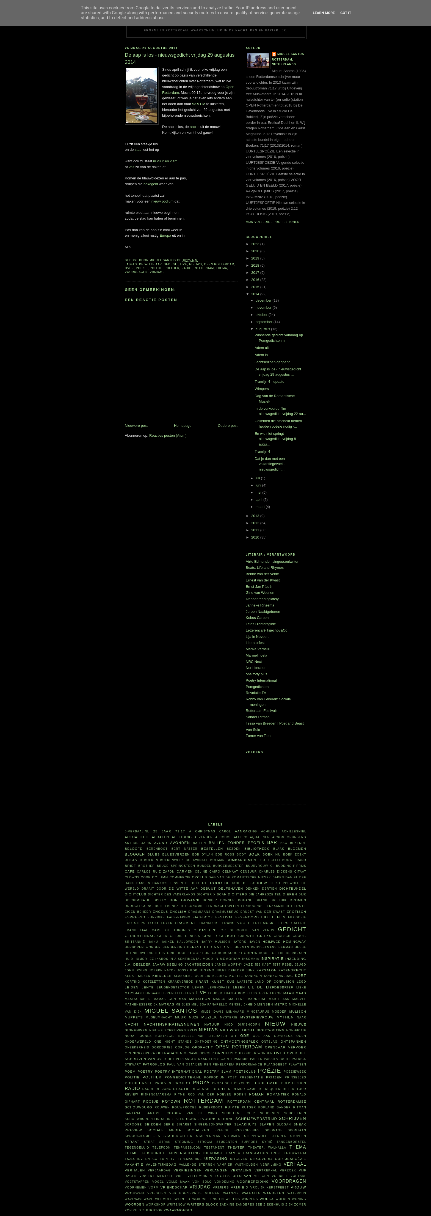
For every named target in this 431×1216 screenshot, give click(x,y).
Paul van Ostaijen (185, 1064)
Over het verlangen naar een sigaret (194, 1059)
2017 (255, 272)
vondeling (224, 1181)
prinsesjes (295, 1077)
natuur (212, 1024)
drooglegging (139, 906)
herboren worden (143, 947)
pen (207, 1064)
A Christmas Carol (210, 831)
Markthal (257, 999)
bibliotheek (256, 848)
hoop (195, 953)
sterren (278, 1136)
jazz (248, 964)
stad (138, 149)
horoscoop (229, 953)
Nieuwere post (136, 425)
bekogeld (150, 184)
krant (202, 981)
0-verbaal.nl (137, 831)
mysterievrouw (256, 1017)
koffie (236, 975)
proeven (163, 1083)
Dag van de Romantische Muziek (240, 877)
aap (193, 127)
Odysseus (283, 1035)
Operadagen (169, 1053)
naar (301, 1017)
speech (221, 1130)
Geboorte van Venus (252, 930)
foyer (167, 923)
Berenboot (157, 848)
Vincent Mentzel (156, 1175)
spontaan (297, 1130)
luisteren (259, 993)
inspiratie (272, 959)
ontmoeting (206, 1041)
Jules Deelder (230, 970)
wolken (283, 1199)
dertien (269, 888)
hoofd (183, 953)
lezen (239, 987)
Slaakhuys (245, 1124)
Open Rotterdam (219, 264)
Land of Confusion (274, 981)
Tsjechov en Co (141, 1158)
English (178, 911)
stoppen (298, 1136)
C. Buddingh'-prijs (288, 865)
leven (198, 987)
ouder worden (258, 1053)
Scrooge (133, 1124)
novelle (186, 1035)
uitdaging (215, 1159)
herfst (194, 947)
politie (156, 268)
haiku (153, 941)
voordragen (136, 272)
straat (132, 1141)
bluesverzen (176, 854)
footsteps (135, 923)
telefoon (161, 1147)
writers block (203, 1204)
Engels (160, 911)
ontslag (269, 1041)
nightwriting (270, 1030)
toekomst (212, 1153)
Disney (160, 900)
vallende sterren (197, 1164)
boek (254, 854)
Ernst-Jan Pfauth (259, 586)
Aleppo (240, 837)
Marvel (299, 999)
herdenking (173, 947)
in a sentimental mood (191, 958)
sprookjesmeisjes (142, 1136)
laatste (244, 981)
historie (167, 953)
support (249, 1141)
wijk (196, 1199)
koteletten (154, 981)
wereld (182, 1199)
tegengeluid (137, 1147)
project (182, 1083)
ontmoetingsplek (239, 1041)
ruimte (232, 1107)
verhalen (135, 1170)
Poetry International (261, 680)
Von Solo (253, 730)
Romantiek (278, 1094)
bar (272, 842)
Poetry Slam (217, 1071)
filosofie (297, 917)
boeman (217, 860)
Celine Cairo (207, 871)
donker (210, 900)
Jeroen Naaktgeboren (263, 612)
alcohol (223, 837)
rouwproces (184, 1107)
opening (133, 1053)
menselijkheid (242, 1004)
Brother (146, 865)
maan (288, 993)
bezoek (234, 848)
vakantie (134, 1164)
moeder (279, 1011)
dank (129, 883)
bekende (298, 843)
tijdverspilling (183, 1153)
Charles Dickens (275, 871)
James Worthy (228, 964)
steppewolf (255, 1136)
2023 (255, 244)
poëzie (142, 268)
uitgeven (239, 1158)
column (160, 877)
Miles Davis (212, 1011)
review (131, 1094)
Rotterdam (204, 268)
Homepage (183, 425)
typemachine (189, 1158)
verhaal (295, 1164)
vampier (225, 1164)
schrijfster (173, 1119)
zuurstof (152, 1210)
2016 (255, 280)
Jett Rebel (283, 964)
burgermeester (228, 865)
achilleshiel (294, 831)
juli (258, 478)
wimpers (250, 1199)
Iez (151, 958)
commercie (180, 877)
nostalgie (165, 1035)
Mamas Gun (165, 999)
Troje (276, 1153)
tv (172, 1158)
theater (236, 1147)
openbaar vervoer (285, 1047)
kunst (217, 981)
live (183, 264)
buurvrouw (257, 865)
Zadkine (227, 1204)
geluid (176, 936)
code (146, 877)
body (241, 854)
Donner (227, 900)
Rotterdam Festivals (262, 711)
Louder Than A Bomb (228, 993)
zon (128, 1210)
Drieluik (278, 900)
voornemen (136, 1187)
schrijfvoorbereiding (210, 1119)
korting (132, 981)
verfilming (270, 1164)
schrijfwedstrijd (256, 1119)
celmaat (230, 871)
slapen (266, 1124)
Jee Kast (263, 964)
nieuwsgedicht (237, 1030)
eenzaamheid (277, 906)
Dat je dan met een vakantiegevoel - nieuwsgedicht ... (270, 464)
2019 (255, 258)
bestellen (212, 848)
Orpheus (224, 1053)
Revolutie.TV (256, 693)
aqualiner (260, 837)
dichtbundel (293, 888)
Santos (152, 1113)
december (264, 300)
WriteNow (176, 1204)
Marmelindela (256, 655)
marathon (199, 999)
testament (214, 1147)
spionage (274, 1130)
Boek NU (272, 854)
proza (201, 1082)
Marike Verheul (258, 649)
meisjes (183, 1004)
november (264, 307)
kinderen (162, 975)
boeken (151, 860)
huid (129, 958)
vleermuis (198, 1175)
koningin (253, 975)
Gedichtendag (140, 936)
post (232, 1077)
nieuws (195, 264)
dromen (298, 900)
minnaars (235, 1011)
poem (130, 1071)
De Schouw (255, 883)
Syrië (267, 1141)
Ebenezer (174, 906)
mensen (265, 1004)
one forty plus (256, 674)
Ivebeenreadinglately (262, 599)
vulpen (212, 1193)
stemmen (232, 1136)
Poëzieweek (295, 1071)
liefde (255, 987)
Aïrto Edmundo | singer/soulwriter (272, 561)
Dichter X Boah (211, 894)
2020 (255, 251)
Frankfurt (209, 923)
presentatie (251, 1077)
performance (249, 1064)
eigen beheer (138, 911)
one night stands (173, 1041)
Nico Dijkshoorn (242, 1024)
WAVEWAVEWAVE (139, 1199)
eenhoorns (252, 906)
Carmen (185, 871)
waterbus (297, 1193)
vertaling (241, 1170)
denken (253, 888)
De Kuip (232, 883)
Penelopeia (223, 1064)
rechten (222, 1089)
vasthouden (246, 1164)
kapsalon (266, 970)
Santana (132, 1113)
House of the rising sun (282, 953)
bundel (204, 865)
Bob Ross (225, 854)
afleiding (182, 837)
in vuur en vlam (165, 161)
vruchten (156, 1193)
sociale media (164, 1130)
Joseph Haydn (162, 970)
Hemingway (294, 941)
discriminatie (138, 900)
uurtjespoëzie (290, 1158)
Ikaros (161, 958)
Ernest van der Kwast (263, 580)
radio (186, 268)
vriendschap (174, 1187)
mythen (285, 1017)
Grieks (264, 936)
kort (300, 976)
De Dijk (192, 883)
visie (180, 1175)
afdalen (160, 837)
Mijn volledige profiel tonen (273, 221)
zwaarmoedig (178, 1210)
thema (221, 268)
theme (131, 1153)
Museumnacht (159, 1017)
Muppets (134, 1017)
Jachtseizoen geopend (272, 362)
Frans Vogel (236, 923)
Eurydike (156, 917)
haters (239, 941)
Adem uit (262, 348)
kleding (220, 975)
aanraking (246, 831)
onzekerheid (137, 1047)
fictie (268, 917)
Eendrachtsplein (222, 906)
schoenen (269, 1113)
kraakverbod (180, 981)
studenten (227, 1141)
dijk (302, 894)
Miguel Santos (290, 54)
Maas (301, 993)
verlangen (216, 1170)
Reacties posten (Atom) (168, 435)
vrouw (298, 1187)
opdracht (202, 1047)
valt (131, 167)
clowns (132, 877)
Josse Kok (187, 970)
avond (160, 843)
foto (153, 923)
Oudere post (227, 425)
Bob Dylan (202, 854)
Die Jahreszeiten (264, 894)
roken (240, 1094)
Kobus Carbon (257, 618)
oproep (207, 1053)
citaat (300, 871)
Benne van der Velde (262, 574)
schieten (230, 1113)
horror (249, 953)
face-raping (178, 917)
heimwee (272, 941)
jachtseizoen (199, 964)
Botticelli (270, 860)
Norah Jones (138, 1035)
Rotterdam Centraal (250, 1101)
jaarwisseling (168, 964)
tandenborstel (291, 1141)
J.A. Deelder (138, 964)
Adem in (261, 355)
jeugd (300, 964)
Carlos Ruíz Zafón (156, 871)
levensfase (219, 987)
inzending (295, 958)
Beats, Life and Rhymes (265, 567)
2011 (255, 530)
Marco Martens (229, 999)
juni (259, 485)
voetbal (298, 1175)
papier (256, 1059)
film (281, 917)
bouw (287, 860)
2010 (255, 537)
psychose (243, 1083)
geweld (210, 936)
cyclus (199, 877)
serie (169, 1124)
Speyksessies (247, 1130)
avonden (180, 843)
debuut (208, 888)
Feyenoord (247, 917)
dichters (237, 894)
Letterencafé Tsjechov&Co (267, 630)
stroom (204, 1141)
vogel (158, 1181)
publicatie (267, 1083)
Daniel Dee (296, 877)
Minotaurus (258, 1011)
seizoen (153, 1124)
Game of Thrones (171, 930)
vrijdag (157, 272)
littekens (184, 993)
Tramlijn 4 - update (269, 381)
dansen (143, 883)
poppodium (214, 1077)
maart (261, 507)
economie (194, 906)
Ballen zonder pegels (236, 843)
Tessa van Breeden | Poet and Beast (275, 723)
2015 (255, 287)
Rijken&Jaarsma (156, 1094)
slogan (284, 1124)
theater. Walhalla (267, 1147)
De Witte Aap (150, 264)
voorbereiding (253, 1181)
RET (286, 1089)
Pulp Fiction (293, 1083)
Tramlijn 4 (262, 451)
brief (130, 865)
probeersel (139, 1083)
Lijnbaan (151, 993)
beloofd (134, 848)
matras (167, 1004)
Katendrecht (292, 970)
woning (299, 1199)
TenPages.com (187, 1147)
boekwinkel (197, 860)
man (182, 999)
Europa (165, 235)
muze (194, 1017)
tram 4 (232, 1153)
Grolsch (282, 936)
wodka (267, 1199)
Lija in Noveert (257, 637)
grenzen (246, 936)
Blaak (278, 848)
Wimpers (262, 389)
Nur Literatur (256, 668)
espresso (135, 917)
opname (191, 1053)
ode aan (261, 1035)
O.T (234, 1035)
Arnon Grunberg (289, 837)
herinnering (218, 947)
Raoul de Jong (157, 1089)
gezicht (227, 936)
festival (224, 917)
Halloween (187, 941)
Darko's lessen (168, 883)
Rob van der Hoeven (209, 1094)
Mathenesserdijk (141, 1004)
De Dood (212, 883)
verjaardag (159, 1170)
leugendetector (173, 987)
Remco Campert (248, 1089)
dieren (290, 894)
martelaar (279, 999)
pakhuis (241, 1059)
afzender (204, 837)
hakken (168, 941)
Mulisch (297, 1011)
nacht (132, 1024)
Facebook (203, 917)
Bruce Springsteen (176, 865)
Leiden (132, 987)
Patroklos (154, 1064)
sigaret (184, 1124)
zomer (300, 1204)
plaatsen (297, 1064)
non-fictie (296, 1030)
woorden (134, 1204)
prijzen (274, 1077)
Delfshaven (231, 888)
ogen (301, 1035)
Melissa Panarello (210, 1004)
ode (244, 1036)
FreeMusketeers (271, 923)
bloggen (135, 854)
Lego (301, 981)
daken (278, 877)
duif (159, 906)
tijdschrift (152, 1153)
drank (261, 900)
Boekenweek (172, 860)
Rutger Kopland (258, 1107)
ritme (179, 1094)
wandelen (273, 1193)
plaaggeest (275, 1064)
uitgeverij (261, 1158)
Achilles (269, 831)
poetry (145, 1071)
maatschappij (138, 999)
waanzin (231, 1193)
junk (250, 970)
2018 (255, 265)
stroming (184, 1141)
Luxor (276, 993)
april (259, 500)
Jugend (206, 970)
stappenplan (208, 1136)
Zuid (137, 1210)
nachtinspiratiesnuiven (171, 1024)
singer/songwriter (213, 1124)
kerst (130, 975)
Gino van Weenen (260, 593)
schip (249, 1113)
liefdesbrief (279, 987)
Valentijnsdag (161, 1164)
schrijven (292, 1118)
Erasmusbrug (225, 911)
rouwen (162, 1107)
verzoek (288, 1170)
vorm (154, 1187)
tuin (164, 1158)
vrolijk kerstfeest (269, 1187)
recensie (201, 1089)
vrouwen (134, 1193)
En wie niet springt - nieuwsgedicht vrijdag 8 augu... (275, 438)
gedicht (171, 264)
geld (163, 936)
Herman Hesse (292, 947)
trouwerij (295, 1153)
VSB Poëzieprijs (185, 1193)
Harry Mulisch (215, 941)
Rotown (171, 1101)
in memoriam (228, 958)
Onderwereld (138, 1041)
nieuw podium (162, 201)
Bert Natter (185, 848)
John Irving (136, 970)
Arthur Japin (138, 843)
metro (281, 1004)
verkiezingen (188, 1170)
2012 (255, 523)
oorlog (182, 1047)
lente (148, 987)
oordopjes (162, 1047)
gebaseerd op (210, 930)
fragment (185, 923)
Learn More (324, 13)
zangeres (245, 1204)
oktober (262, 315)
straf (149, 1141)
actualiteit (137, 837)
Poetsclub (244, 1071)
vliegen (261, 1175)
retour (299, 1089)
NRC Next (254, 662)
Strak (164, 1141)
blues (154, 854)
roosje (151, 1101)
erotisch (296, 911)
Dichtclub (136, 894)
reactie (181, 1089)
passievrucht (277, 1059)
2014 (255, 294)
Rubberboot (211, 1107)
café (130, 871)
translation (255, 1153)
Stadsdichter (178, 1136)
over (129, 268)
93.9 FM (198, 104)
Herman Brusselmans (256, 947)
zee (259, 1204)
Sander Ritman (258, 717)
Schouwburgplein (142, 1119)
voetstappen (137, 1181)
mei (259, 492)
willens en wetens (221, 1199)
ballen (199, 843)
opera (149, 1053)
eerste (298, 906)
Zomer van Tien (258, 736)
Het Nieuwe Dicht (141, 953)
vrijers (221, 1187)
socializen (197, 1130)
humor (141, 958)
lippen (167, 993)
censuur (248, 871)
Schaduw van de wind (190, 1113)
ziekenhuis (274, 1204)
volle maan (178, 1181)
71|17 (180, 831)
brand (300, 860)
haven (254, 941)
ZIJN (289, 1204)
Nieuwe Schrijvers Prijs (173, 1030)
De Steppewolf (284, 883)
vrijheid (239, 1187)
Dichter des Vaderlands (171, 894)
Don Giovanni (185, 900)
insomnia (250, 958)
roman (256, 1094)
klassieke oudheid (192, 975)
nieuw (275, 1023)
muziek (209, 1017)
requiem (273, 1089)
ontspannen (293, 1041)
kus (230, 981)
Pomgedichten (257, 687)
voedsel (280, 1175)
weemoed (164, 1199)
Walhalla (251, 1193)
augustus (263, 329)
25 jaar (162, 831)
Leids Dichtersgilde (261, 624)
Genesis (192, 936)
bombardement (243, 860)
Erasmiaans (199, 911)
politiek (172, 268)
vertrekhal (266, 1170)
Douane (245, 900)
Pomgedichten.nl (183, 1077)
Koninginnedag (278, 975)
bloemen (297, 848)
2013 (255, 516)
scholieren (295, 1113)
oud (239, 1053)
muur (180, 1017)
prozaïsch (222, 1083)
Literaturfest (255, 643)
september (264, 322)
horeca (209, 953)
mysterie (228, 1017)
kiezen (144, 975)
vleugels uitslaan (230, 1175)
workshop (155, 1204)
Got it (345, 13)
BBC (283, 843)
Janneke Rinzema (260, 605)
